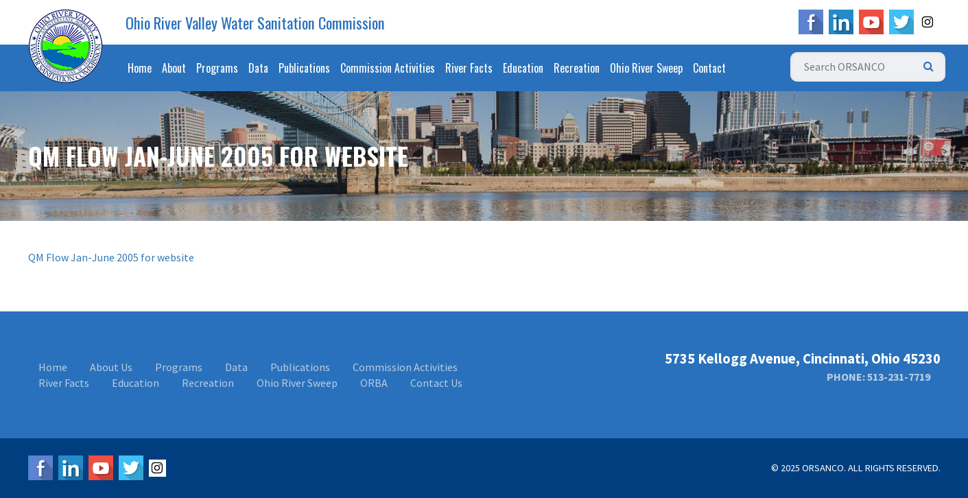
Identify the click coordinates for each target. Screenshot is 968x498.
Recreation (577, 68)
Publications (304, 68)
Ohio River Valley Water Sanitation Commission (255, 23)
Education (523, 68)
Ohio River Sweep (646, 68)
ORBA (374, 383)
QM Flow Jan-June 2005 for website (111, 257)
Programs (217, 68)
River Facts (469, 68)
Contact (709, 68)
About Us (111, 367)
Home (140, 68)
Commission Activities (387, 68)
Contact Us (436, 383)
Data (258, 68)
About (174, 68)
